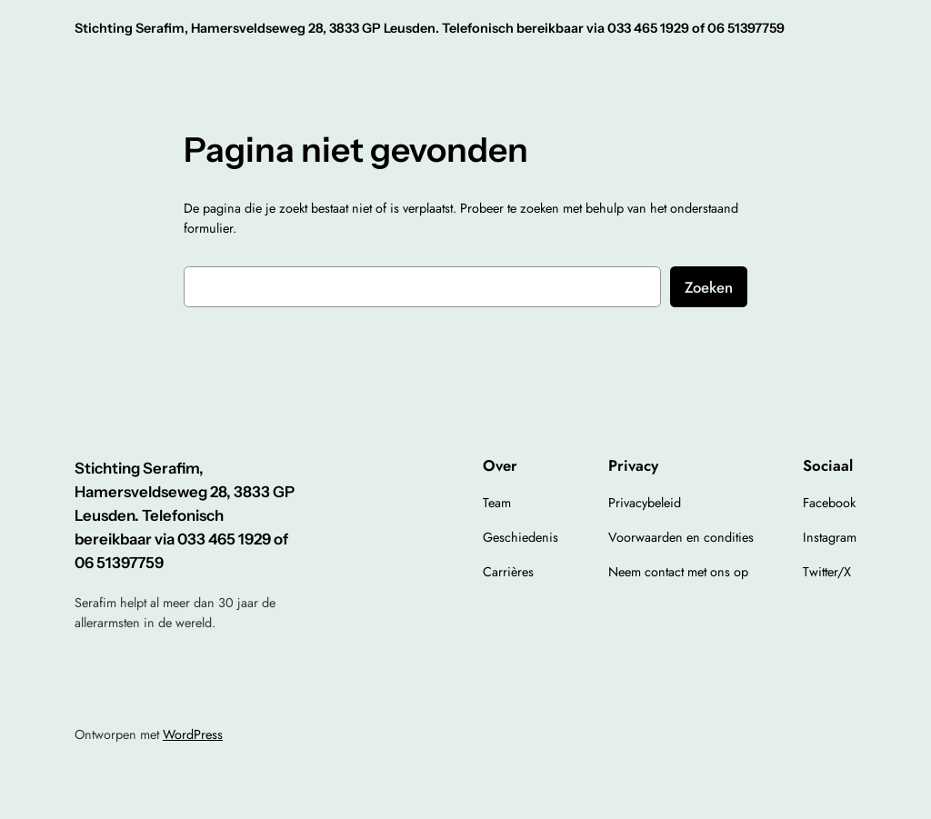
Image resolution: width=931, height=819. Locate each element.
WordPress (193, 734)
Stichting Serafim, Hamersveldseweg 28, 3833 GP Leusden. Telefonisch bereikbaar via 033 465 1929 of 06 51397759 (430, 28)
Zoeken (709, 287)
